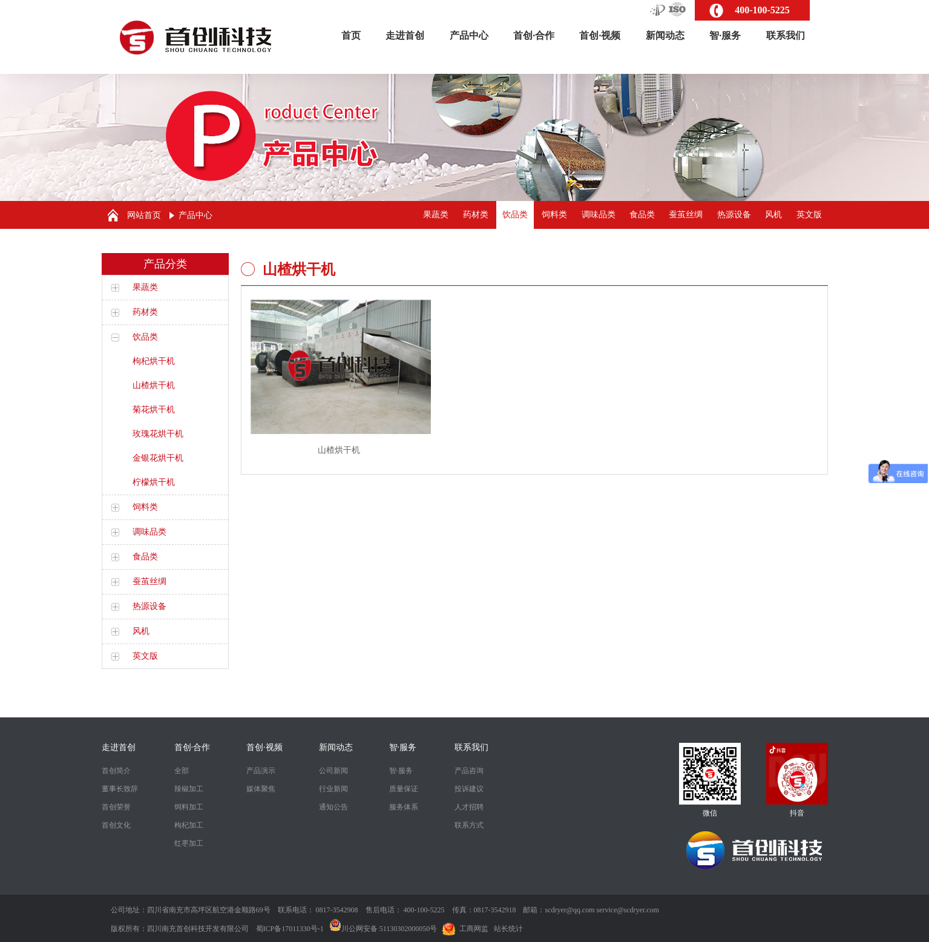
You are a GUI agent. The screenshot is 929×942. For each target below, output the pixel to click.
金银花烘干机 (158, 458)
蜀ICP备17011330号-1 (290, 928)
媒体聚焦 (260, 789)
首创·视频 (599, 35)
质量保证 (403, 789)
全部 (181, 770)
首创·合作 (533, 35)
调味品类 (599, 214)
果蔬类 (435, 214)
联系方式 (469, 825)
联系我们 (785, 35)
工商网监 (473, 928)
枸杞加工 (188, 825)
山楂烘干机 (154, 385)
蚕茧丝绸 (686, 214)
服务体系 (403, 807)
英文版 (809, 214)
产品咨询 (469, 770)
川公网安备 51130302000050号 (383, 928)
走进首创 (405, 35)
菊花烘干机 (154, 409)
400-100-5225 (762, 10)
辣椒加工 (188, 789)
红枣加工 (188, 843)
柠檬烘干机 (154, 482)
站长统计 (508, 928)
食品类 (642, 214)
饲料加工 (188, 807)
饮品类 (515, 214)
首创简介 (116, 770)
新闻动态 (665, 35)
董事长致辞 (120, 789)
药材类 (475, 214)
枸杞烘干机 (154, 361)
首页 (351, 35)
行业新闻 (333, 789)
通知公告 (333, 807)
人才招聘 (469, 807)
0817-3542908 (337, 910)
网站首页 (144, 215)
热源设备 (734, 214)
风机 (773, 214)
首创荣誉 (116, 807)
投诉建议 (469, 789)
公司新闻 (333, 770)
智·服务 (725, 35)
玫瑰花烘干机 (158, 433)
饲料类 (554, 214)
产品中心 (469, 35)
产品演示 (260, 770)
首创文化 (116, 825)
